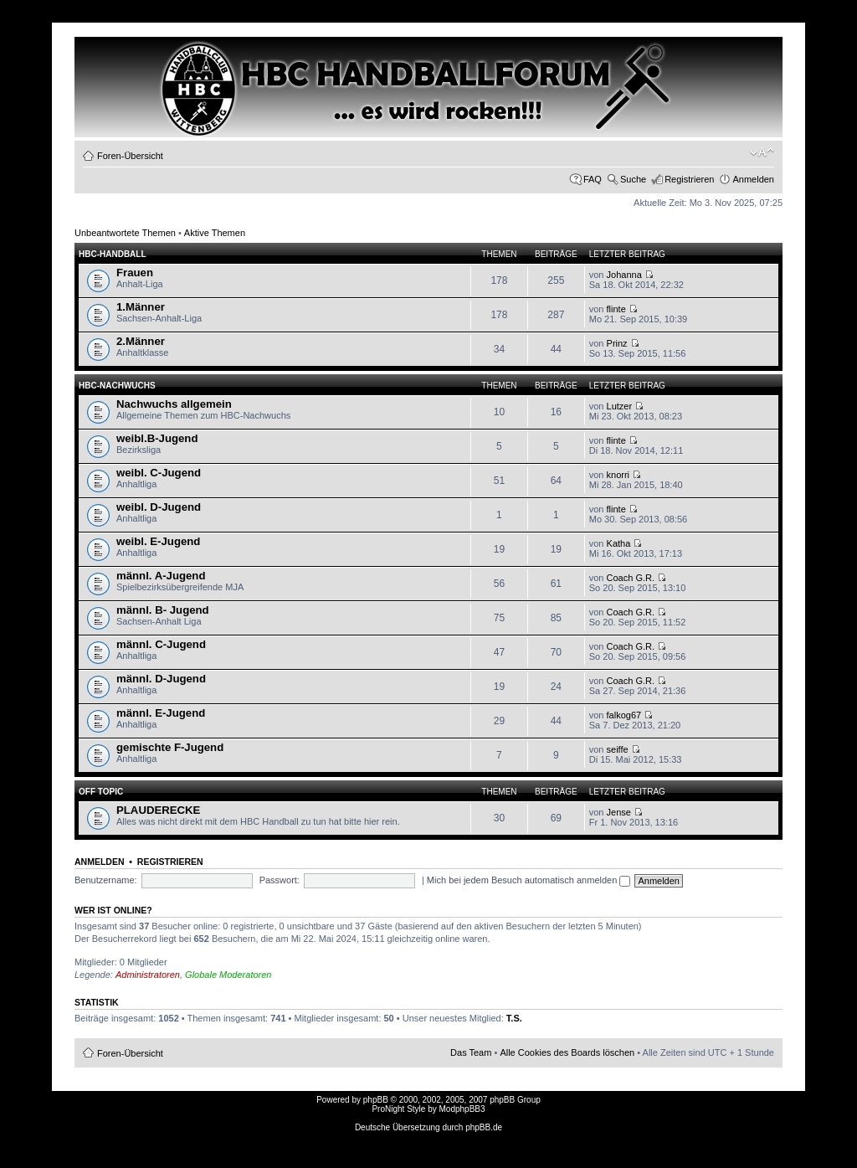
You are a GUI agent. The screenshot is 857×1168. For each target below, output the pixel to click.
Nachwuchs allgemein (174, 404)
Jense (619, 812)
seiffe (618, 749)
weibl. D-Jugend (158, 507)
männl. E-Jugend (160, 713)
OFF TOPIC (101, 791)
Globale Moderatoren (228, 975)
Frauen (134, 272)
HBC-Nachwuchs (117, 385)
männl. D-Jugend (161, 678)
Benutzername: (105, 880)
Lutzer (620, 406)
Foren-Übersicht (130, 156)
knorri (618, 475)
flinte (616, 309)
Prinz (617, 343)
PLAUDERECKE (158, 810)
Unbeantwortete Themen (125, 233)
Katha (619, 543)
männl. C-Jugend (161, 644)
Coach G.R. (630, 578)
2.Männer (140, 341)
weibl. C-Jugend (158, 472)
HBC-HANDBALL (112, 254)
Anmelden (753, 179)
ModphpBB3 (462, 1109)
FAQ (592, 179)
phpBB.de (483, 1127)
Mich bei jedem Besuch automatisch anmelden (529, 880)
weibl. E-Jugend (158, 541)
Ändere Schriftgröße (762, 152)
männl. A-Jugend (160, 575)
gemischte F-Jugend (169, 747)
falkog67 (624, 715)
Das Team (470, 1052)
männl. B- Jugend (162, 610)
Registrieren (689, 179)
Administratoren (147, 975)
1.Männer (140, 307)
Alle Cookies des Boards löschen (567, 1052)
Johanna (624, 275)
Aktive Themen (214, 233)
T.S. (514, 1018)
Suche (633, 179)
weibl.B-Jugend (157, 438)
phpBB (375, 1099)
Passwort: (279, 880)
